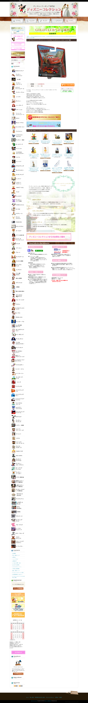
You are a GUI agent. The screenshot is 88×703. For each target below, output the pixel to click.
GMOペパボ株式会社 (48, 700)
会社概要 (14, 553)
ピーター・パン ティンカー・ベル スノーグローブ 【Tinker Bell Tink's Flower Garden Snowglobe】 (57, 138)
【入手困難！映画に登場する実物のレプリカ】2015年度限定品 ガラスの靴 (69, 165)
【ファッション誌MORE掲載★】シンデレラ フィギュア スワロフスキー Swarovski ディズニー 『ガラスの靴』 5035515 (57, 166)
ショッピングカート (70, 21)
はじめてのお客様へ (16, 564)
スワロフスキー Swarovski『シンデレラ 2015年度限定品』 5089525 (45, 165)
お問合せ (57, 21)
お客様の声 (14, 561)
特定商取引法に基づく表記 (40, 697)
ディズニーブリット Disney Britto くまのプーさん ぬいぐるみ (34, 138)
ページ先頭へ (74, 693)
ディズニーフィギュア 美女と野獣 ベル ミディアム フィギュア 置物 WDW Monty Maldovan (34, 152)
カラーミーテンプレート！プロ (73, 701)
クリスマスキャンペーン (16, 566)
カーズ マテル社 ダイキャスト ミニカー (38, 36)
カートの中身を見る (18, 588)
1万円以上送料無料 (15, 568)
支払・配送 (32, 697)
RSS (16, 685)
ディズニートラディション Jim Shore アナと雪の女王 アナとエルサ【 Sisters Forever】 (69, 152)
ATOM (21, 685)
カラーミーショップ (34, 700)
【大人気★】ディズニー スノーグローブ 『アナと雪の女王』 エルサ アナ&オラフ (57, 152)
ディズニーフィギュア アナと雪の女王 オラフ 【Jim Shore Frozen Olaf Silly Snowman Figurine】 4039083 (34, 165)
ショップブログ (44, 21)
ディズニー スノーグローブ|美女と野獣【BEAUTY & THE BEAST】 (69, 138)
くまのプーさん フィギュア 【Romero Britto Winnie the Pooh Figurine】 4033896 (45, 138)
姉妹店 (60, 697)
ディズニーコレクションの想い (18, 572)
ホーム (17, 21)
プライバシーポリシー (50, 697)
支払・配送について (30, 21)
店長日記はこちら (18, 674)
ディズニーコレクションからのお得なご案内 (18, 577)
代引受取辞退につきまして (17, 574)
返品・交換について (16, 570)
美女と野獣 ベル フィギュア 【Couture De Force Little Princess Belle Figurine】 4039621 (45, 152)
